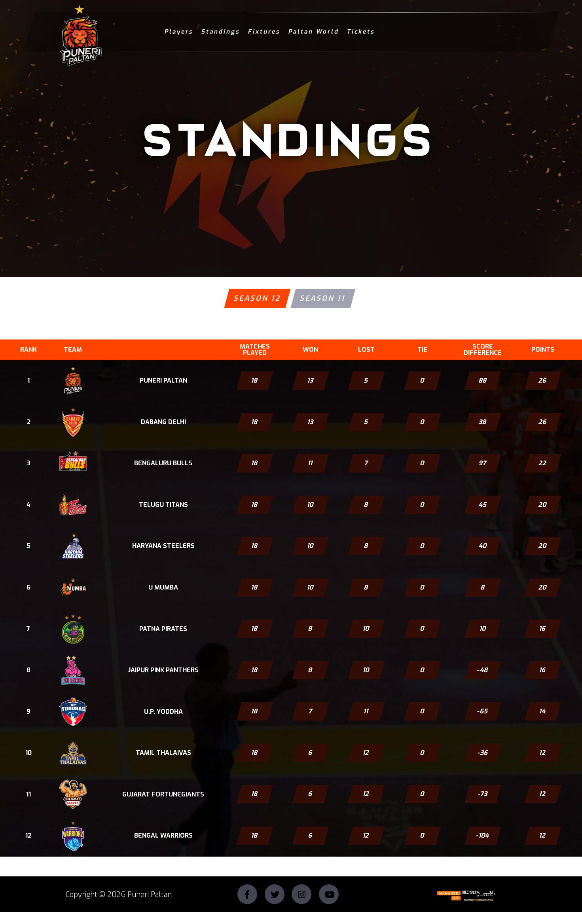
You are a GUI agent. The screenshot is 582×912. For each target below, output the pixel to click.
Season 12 (257, 298)
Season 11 (323, 298)
